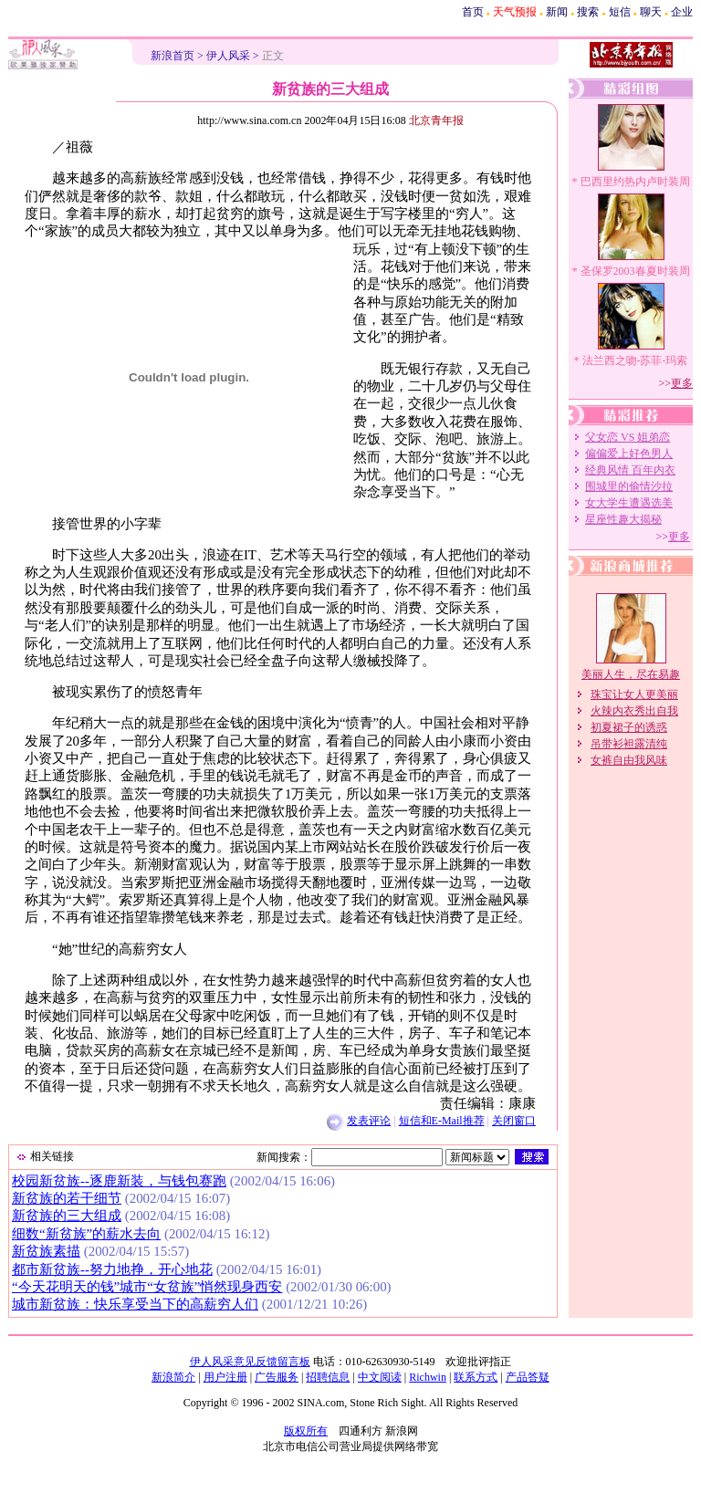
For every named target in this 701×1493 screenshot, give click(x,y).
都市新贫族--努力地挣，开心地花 (112, 1269)
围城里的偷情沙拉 (629, 486)
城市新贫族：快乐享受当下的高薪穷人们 (135, 1304)
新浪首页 (172, 55)
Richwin (427, 1377)
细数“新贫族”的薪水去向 (86, 1234)
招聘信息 (328, 1377)
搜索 (588, 11)
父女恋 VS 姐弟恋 (627, 437)
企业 (682, 11)
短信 (620, 11)
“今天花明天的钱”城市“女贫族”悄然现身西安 (147, 1286)
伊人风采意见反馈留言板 (250, 1361)
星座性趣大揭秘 (623, 519)
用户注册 (225, 1377)
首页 (473, 11)
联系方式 (475, 1377)
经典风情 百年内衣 (630, 470)
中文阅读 (380, 1377)
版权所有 (306, 1431)
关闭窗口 (514, 1120)
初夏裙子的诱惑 (629, 727)
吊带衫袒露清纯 (629, 743)
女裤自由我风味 (629, 760)
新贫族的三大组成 (66, 1215)
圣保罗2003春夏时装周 (635, 271)
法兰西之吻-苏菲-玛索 (635, 360)
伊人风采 (228, 55)
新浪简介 (173, 1377)
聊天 (651, 11)
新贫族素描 (46, 1251)
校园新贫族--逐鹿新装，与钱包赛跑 (119, 1181)
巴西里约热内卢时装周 (635, 181)
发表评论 (369, 1120)
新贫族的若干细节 (66, 1198)
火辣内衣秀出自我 (634, 711)
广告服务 (276, 1377)
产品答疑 (527, 1377)
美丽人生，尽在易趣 (630, 674)
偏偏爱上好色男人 (629, 453)
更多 (682, 383)
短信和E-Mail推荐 (442, 1120)
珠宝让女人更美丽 (634, 694)
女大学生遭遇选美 (629, 502)
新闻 (557, 11)
